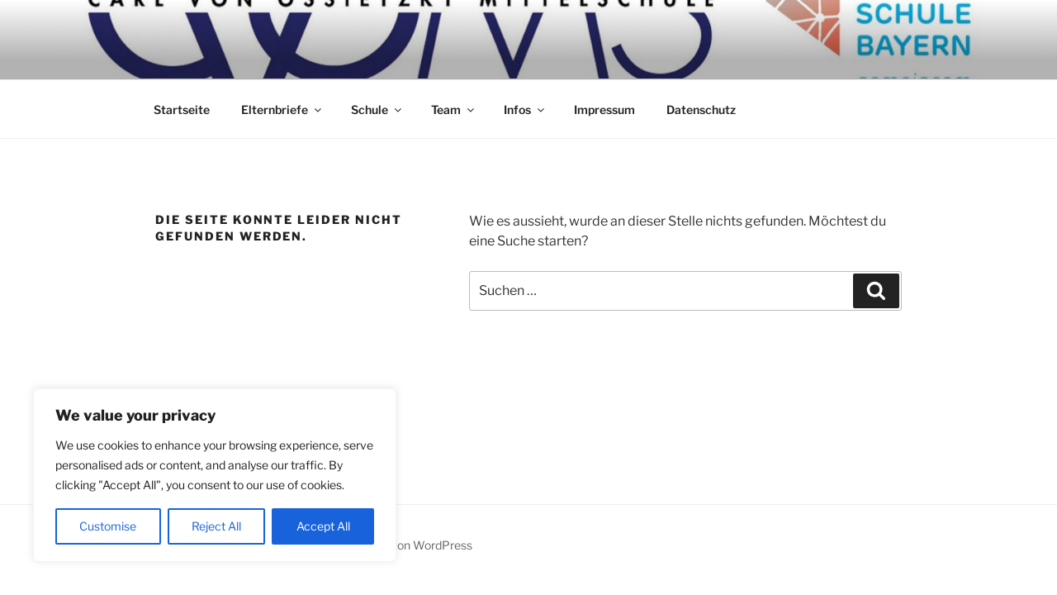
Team (453, 109)
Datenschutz (701, 109)
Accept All (323, 526)
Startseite (182, 109)
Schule (377, 109)
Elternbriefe (282, 109)
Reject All (216, 526)
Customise (107, 526)
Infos (525, 109)
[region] (214, 475)
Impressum (604, 109)
